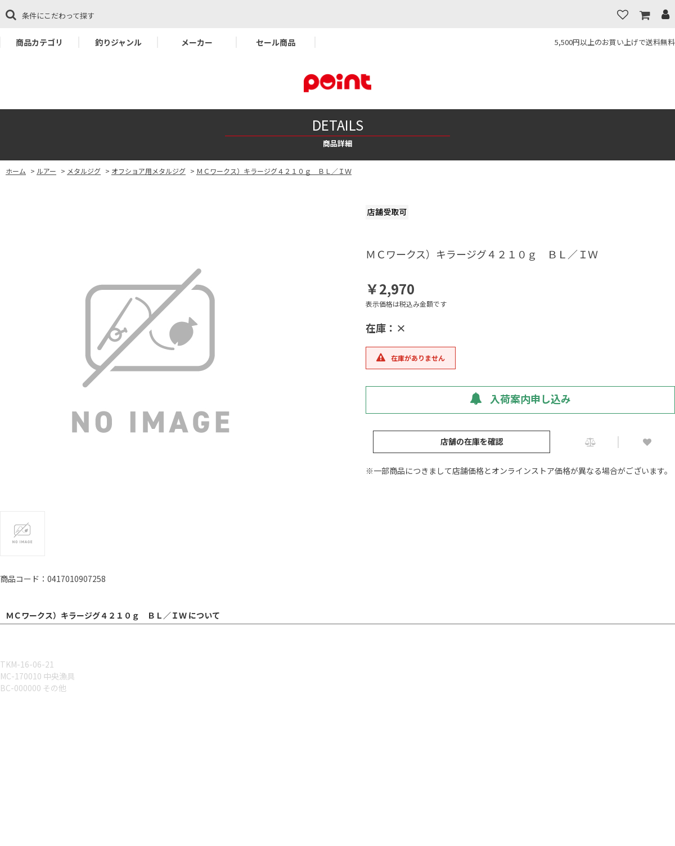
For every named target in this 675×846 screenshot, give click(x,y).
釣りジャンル (118, 42)
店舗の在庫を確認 (471, 441)
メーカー (197, 42)
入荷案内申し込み (520, 398)
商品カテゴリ (39, 42)
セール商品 (275, 42)
